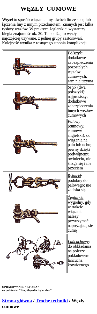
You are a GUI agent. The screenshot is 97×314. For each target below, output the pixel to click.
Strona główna (17, 300)
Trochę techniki (52, 300)
